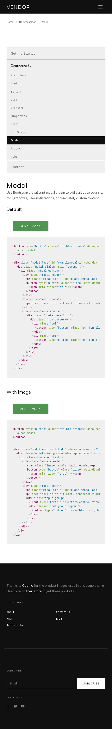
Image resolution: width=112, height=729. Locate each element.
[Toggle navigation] (100, 6)
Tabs (14, 156)
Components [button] (21, 65)
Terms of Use (15, 625)
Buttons (16, 91)
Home (10, 22)
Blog (59, 618)
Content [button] (17, 167)
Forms (15, 124)
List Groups (19, 132)
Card (14, 99)
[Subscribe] (42, 683)
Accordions (18, 75)
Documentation (27, 22)
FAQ (9, 618)
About (10, 612)
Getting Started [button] (23, 53)
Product (16, 148)
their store (34, 591)
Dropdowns (19, 116)
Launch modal (30, 226)
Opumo (27, 585)
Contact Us (63, 612)
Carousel (17, 108)
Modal (15, 140)
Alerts (15, 83)
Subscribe (91, 683)
